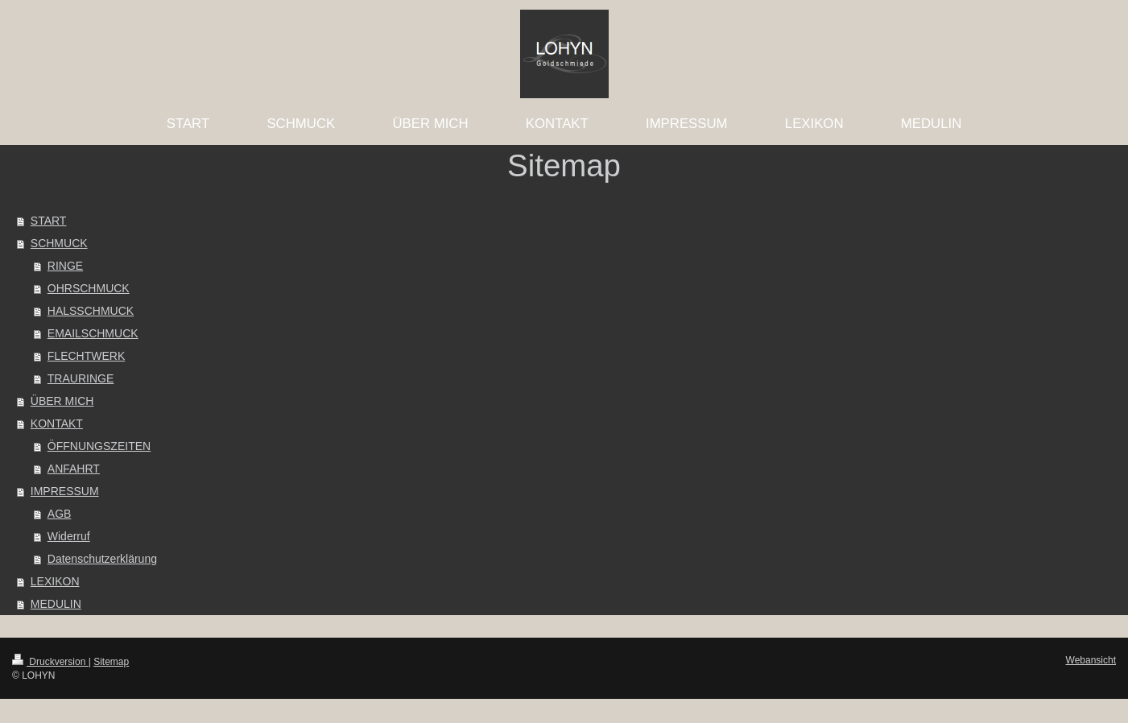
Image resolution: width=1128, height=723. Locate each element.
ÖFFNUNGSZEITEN (99, 446)
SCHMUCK (59, 243)
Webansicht (1091, 660)
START (49, 220)
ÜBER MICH (62, 401)
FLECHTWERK (86, 355)
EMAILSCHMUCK (93, 333)
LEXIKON (55, 581)
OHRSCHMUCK (89, 288)
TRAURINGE (81, 378)
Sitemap (111, 661)
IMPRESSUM (65, 491)
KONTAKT (57, 423)
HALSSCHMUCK (91, 310)
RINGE (65, 265)
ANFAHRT (74, 468)
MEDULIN (56, 603)
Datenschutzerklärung (102, 558)
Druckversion (50, 661)
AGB (60, 513)
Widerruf (69, 536)
